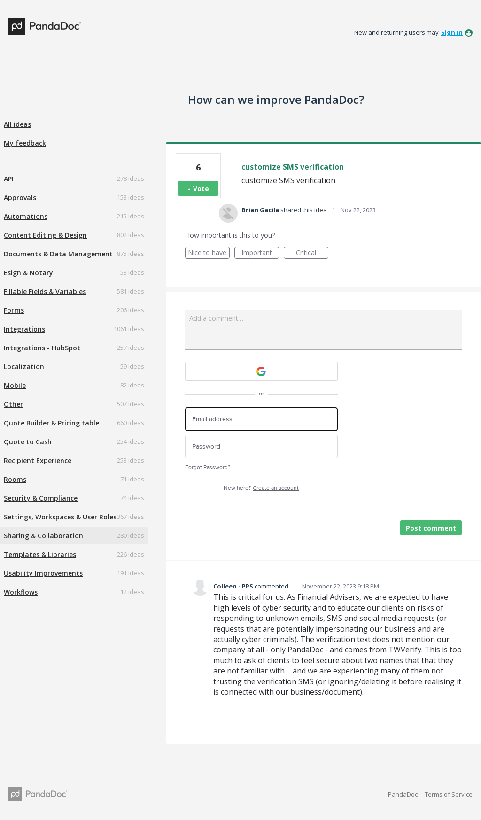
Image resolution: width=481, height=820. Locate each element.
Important (260, 253)
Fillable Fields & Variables (45, 291)
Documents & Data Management (58, 253)
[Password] (261, 447)
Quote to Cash (28, 441)
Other (13, 404)
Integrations (24, 329)
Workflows (21, 592)
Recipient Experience (37, 460)
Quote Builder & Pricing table (51, 422)
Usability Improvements (43, 573)
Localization (24, 366)
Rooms (15, 479)
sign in (452, 32)
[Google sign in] (261, 371)
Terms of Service (449, 794)
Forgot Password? (208, 467)
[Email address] (261, 419)
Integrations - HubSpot (42, 347)
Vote (201, 188)
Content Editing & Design (45, 235)
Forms (14, 310)
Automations (25, 216)
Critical (312, 253)
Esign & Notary (28, 272)
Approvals (20, 197)
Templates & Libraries (40, 554)
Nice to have (209, 253)
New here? (261, 488)
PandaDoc (403, 794)
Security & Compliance (41, 498)
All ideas (17, 124)
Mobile (15, 385)
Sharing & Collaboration (43, 535)
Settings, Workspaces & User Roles (60, 516)
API (9, 178)
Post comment (431, 528)
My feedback (25, 143)
